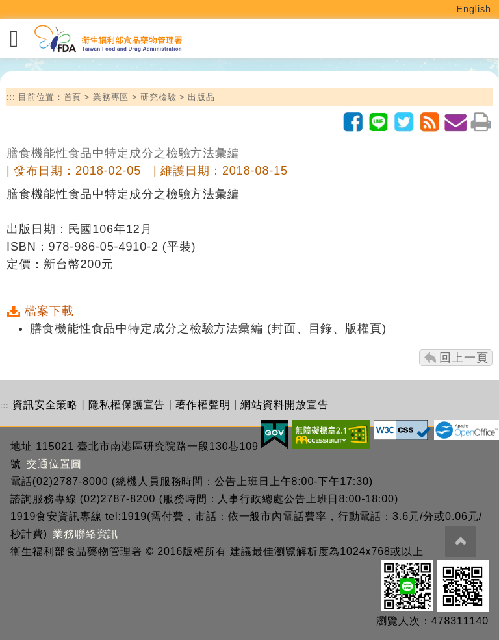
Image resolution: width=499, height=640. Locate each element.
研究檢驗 (158, 97)
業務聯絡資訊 (85, 533)
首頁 (73, 97)
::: (11, 97)
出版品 (201, 97)
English (474, 9)
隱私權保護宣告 (126, 404)
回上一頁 (464, 357)
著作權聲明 (203, 404)
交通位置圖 (54, 463)
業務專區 (111, 97)
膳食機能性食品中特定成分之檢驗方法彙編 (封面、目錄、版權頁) (208, 328)
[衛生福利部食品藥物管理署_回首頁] (107, 38)
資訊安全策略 (45, 404)
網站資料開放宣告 (284, 404)
